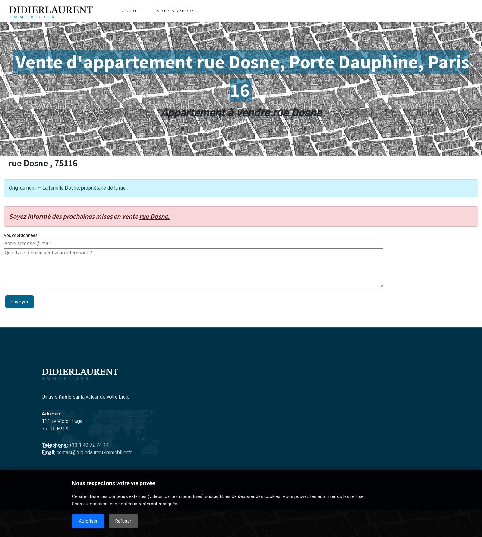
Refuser (123, 521)
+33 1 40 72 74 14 (88, 445)
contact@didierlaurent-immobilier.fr (93, 452)
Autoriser (88, 521)
